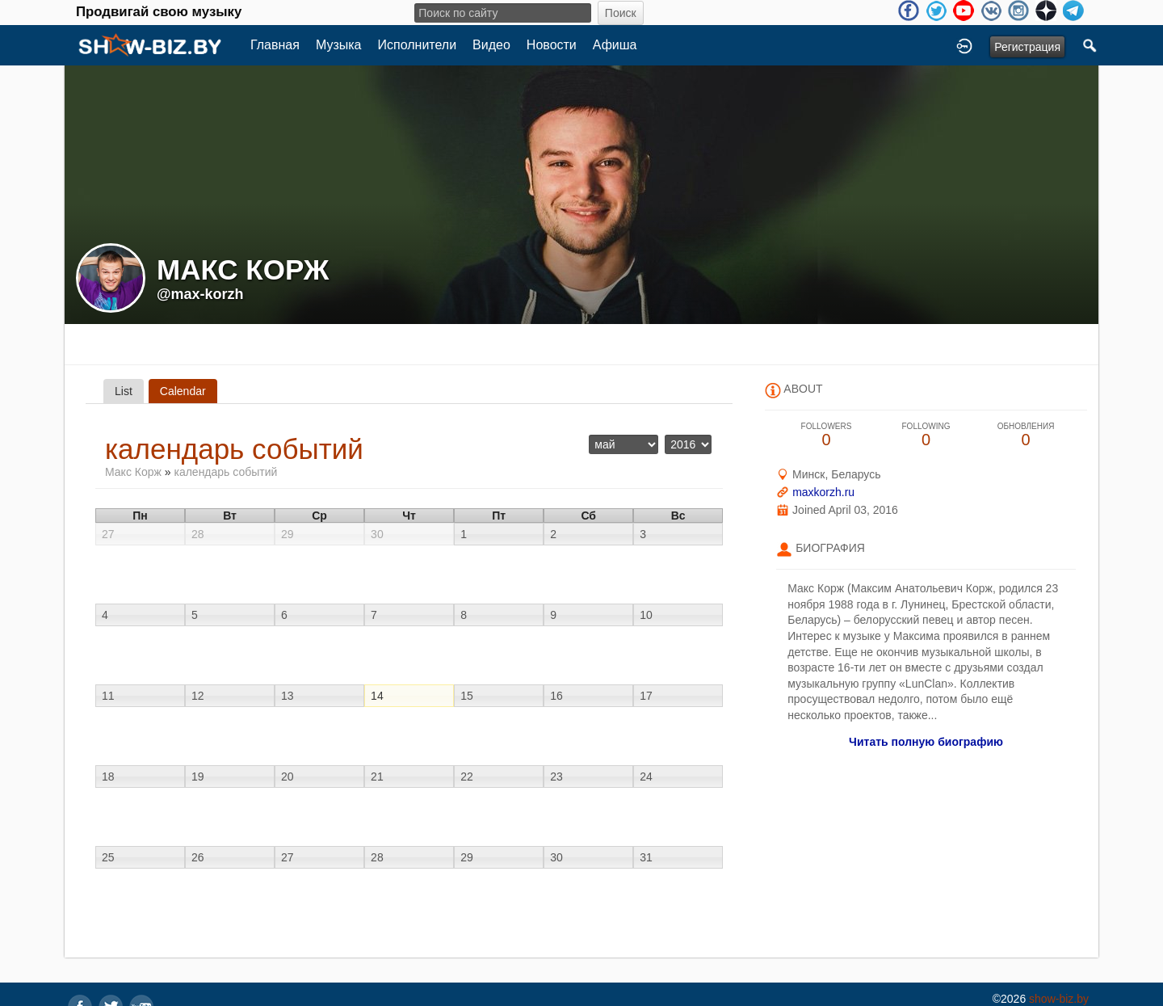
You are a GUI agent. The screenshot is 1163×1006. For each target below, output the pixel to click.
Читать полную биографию (926, 741)
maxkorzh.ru (823, 492)
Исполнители (417, 45)
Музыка (339, 45)
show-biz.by (1059, 998)
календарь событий (225, 471)
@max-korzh (200, 294)
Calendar (183, 391)
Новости (552, 45)
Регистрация (1027, 46)
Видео (491, 45)
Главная (275, 45)
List (123, 391)
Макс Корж (133, 471)
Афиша (615, 45)
